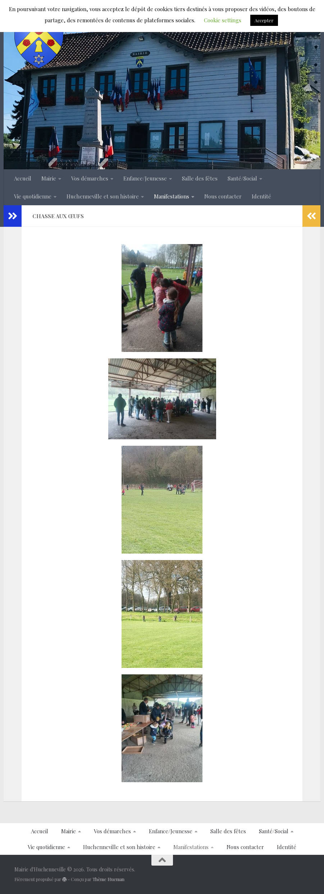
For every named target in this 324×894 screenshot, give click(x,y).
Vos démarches (89, 178)
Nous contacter (223, 196)
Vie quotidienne (32, 196)
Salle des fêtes (200, 178)
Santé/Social (242, 178)
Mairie (48, 178)
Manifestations (171, 196)
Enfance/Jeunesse (145, 178)
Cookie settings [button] (222, 20)
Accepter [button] (264, 20)
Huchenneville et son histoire (103, 196)
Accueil (22, 178)
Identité (261, 196)
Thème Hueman (108, 879)
